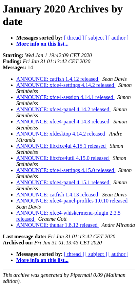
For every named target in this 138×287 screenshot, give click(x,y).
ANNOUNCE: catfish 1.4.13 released (57, 194)
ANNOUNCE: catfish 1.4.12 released (57, 79)
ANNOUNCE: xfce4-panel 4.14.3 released (63, 121)
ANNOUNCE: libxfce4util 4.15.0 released (63, 158)
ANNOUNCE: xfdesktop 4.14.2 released (61, 134)
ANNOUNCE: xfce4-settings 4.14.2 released (65, 85)
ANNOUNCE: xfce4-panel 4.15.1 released (63, 182)
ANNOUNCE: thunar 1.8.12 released (57, 225)
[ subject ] (96, 38)
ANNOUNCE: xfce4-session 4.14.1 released (65, 97)
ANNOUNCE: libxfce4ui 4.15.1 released (61, 146)
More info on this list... (42, 44)
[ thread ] (74, 38)
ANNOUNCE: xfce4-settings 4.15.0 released (65, 170)
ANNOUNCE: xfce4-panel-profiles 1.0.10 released (72, 201)
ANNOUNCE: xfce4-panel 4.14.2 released (63, 109)
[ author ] (119, 38)
